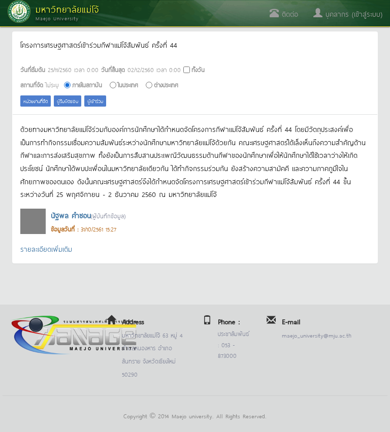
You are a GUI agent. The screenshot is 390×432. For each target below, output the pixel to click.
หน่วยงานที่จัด (35, 101)
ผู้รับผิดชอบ (67, 101)
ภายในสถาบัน (87, 84)
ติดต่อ (284, 13)
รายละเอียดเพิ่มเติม (46, 248)
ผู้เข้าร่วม (95, 101)
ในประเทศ (128, 84)
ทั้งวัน (198, 69)
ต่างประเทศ (166, 84)
